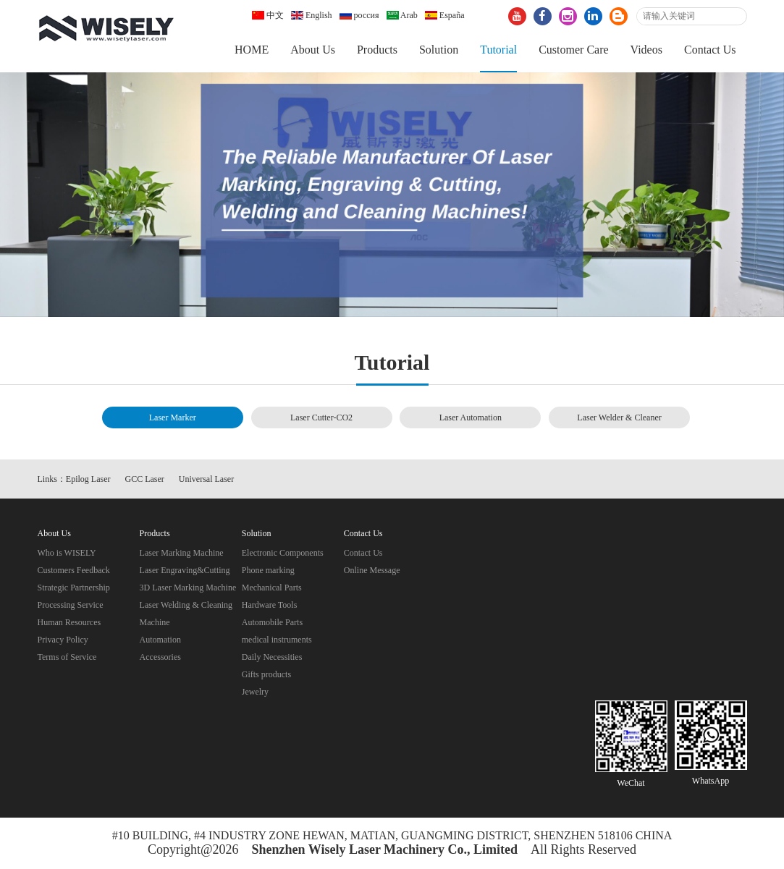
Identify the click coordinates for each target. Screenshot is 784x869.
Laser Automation (470, 417)
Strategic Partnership (74, 587)
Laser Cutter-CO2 (321, 417)
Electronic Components (283, 553)
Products (377, 49)
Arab (402, 15)
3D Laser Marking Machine (188, 587)
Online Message (372, 570)
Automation (160, 640)
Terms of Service (67, 657)
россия (359, 15)
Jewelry (255, 692)
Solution (438, 49)
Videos (646, 49)
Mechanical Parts (272, 587)
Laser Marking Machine (182, 553)
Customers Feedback (74, 570)
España (445, 15)
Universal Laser (206, 479)
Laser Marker (172, 417)
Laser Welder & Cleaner (619, 417)
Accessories (160, 657)
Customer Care (573, 49)
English (311, 15)
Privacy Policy (63, 640)
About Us (312, 49)
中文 (268, 15)
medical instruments (277, 640)
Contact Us (710, 49)
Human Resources (69, 622)
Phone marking (268, 570)
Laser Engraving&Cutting (185, 570)
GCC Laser (144, 479)
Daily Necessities (272, 657)
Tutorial (498, 49)
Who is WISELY (67, 553)
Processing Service (71, 605)
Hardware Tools (270, 605)
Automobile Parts (272, 622)
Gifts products (266, 674)
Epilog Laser (88, 479)
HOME (252, 49)
